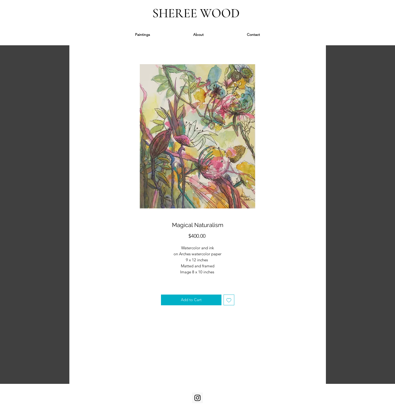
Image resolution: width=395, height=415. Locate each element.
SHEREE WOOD (197, 13)
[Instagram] (197, 397)
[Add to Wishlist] (229, 300)
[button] (142, 34)
